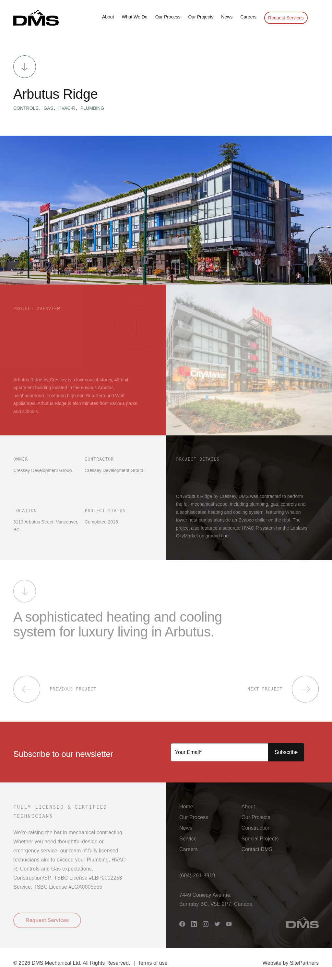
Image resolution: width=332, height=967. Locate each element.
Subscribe (286, 752)
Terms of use (153, 963)
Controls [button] (28, 108)
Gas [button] (50, 108)
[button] (36, 18)
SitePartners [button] (304, 963)
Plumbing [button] (92, 108)
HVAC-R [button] (69, 108)
